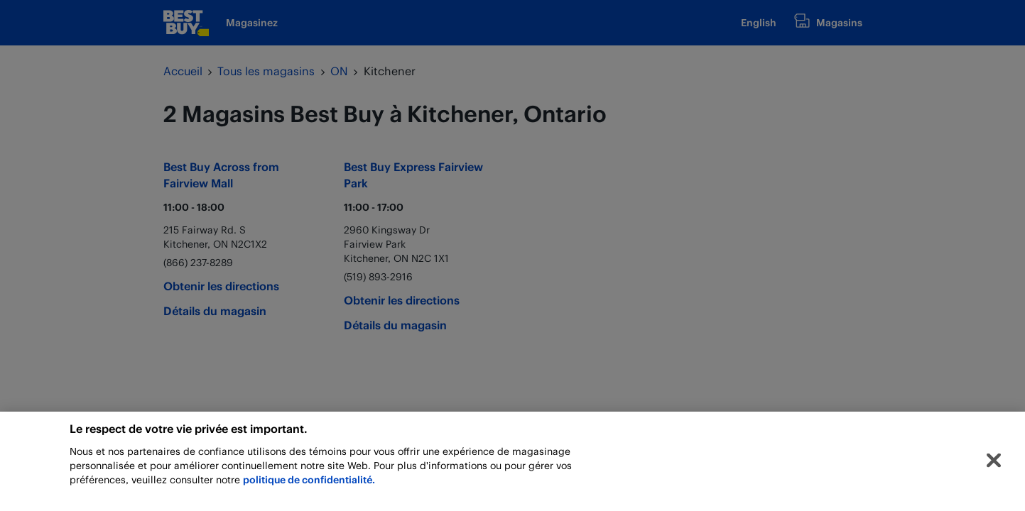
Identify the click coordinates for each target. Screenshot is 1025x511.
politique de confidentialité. (309, 483)
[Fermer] (993, 464)
